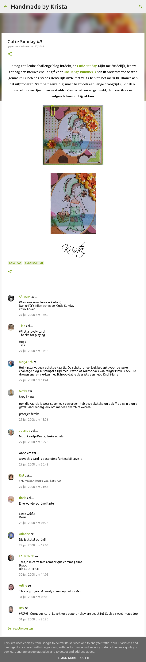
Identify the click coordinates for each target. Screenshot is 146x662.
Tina (22, 325)
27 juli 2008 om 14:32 (33, 351)
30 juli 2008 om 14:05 (33, 574)
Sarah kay (15, 263)
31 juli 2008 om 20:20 (33, 619)
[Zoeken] (72, 6)
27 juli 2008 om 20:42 (33, 464)
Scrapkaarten (34, 263)
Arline (23, 585)
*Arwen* (25, 296)
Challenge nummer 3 (80, 72)
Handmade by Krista (39, 6)
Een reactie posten (20, 628)
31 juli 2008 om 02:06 (33, 597)
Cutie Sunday (86, 66)
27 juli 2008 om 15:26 (33, 419)
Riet (21, 475)
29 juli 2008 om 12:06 (33, 545)
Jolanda (24, 430)
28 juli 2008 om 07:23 (33, 523)
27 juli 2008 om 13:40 (33, 314)
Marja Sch (26, 362)
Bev (21, 608)
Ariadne (24, 534)
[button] (10, 54)
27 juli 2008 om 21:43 (33, 486)
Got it (85, 658)
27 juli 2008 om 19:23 (33, 442)
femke (23, 391)
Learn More (67, 658)
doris (22, 497)
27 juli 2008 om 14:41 (33, 380)
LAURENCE (26, 556)
